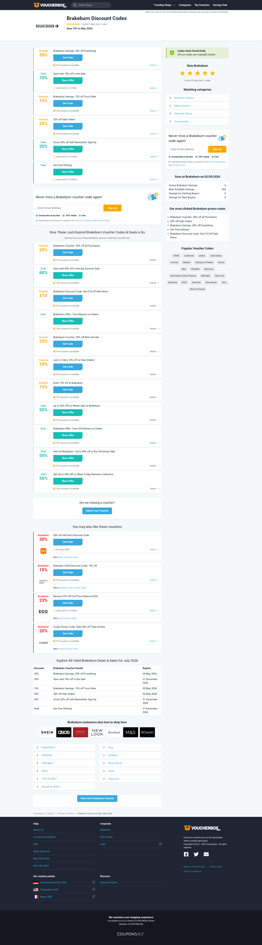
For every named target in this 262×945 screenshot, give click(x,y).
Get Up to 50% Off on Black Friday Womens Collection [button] (83, 474)
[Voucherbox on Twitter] (196, 855)
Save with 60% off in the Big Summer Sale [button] (76, 268)
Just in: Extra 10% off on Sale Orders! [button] (74, 360)
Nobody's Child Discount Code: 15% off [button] (75, 565)
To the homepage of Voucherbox (50, 5)
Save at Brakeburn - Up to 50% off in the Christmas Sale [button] (84, 451)
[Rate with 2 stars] (189, 73)
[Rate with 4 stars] (205, 73)
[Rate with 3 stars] (197, 73)
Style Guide (106, 837)
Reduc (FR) (64, 897)
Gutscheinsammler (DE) (64, 882)
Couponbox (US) (64, 889)
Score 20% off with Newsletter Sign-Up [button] (74, 142)
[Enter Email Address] (69, 208)
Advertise (105, 829)
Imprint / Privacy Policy (194, 867)
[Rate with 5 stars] (212, 73)
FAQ (35, 844)
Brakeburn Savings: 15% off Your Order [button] (74, 96)
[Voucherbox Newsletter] (206, 855)
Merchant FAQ (41, 858)
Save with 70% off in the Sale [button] (69, 73)
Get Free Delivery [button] (62, 165)
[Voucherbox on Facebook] (186, 855)
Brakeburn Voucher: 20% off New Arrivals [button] (76, 337)
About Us (38, 829)
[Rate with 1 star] (182, 73)
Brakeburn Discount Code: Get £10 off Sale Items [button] (80, 291)
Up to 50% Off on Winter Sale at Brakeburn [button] (76, 405)
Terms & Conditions (192, 871)
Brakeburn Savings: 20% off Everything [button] (74, 50)
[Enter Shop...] (91, 5)
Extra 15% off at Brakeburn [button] (68, 382)
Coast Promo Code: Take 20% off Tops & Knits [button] (79, 626)
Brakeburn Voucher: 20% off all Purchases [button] (76, 245)
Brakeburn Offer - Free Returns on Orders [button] (75, 314)
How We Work (41, 865)
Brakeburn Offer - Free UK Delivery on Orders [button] (77, 428)
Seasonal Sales (108, 882)
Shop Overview (41, 851)
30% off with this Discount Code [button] (71, 535)
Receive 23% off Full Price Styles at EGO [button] (75, 596)
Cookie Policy (216, 867)
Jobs (131, 844)
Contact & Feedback (44, 837)
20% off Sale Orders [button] (64, 119)
